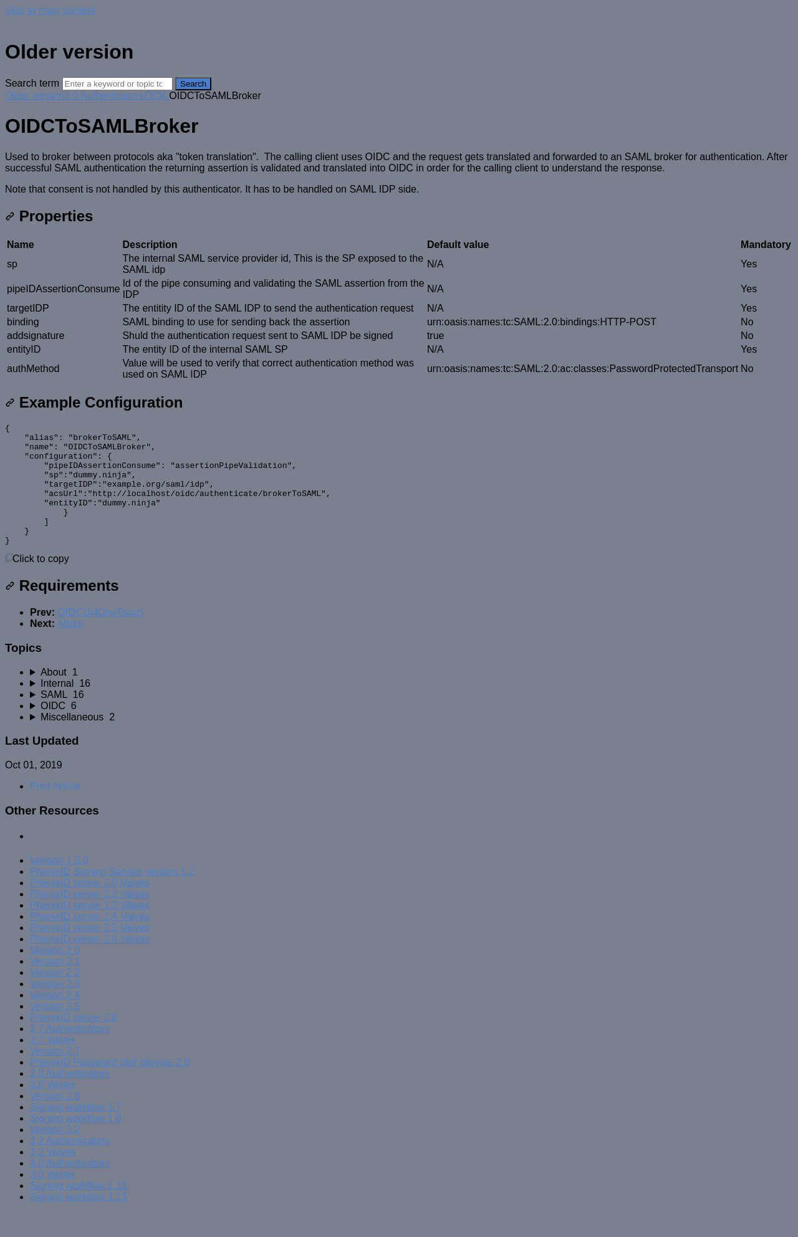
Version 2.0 (55, 974)
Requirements (62, 609)
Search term (32, 83)
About (70, 647)
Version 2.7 (55, 1075)
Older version (34, 95)
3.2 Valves (53, 1176)
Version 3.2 (55, 1154)
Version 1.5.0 (59, 884)
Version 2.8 (55, 1120)
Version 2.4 (55, 1019)
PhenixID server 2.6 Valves (90, 963)
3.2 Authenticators (70, 1165)
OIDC (156, 95)
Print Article (55, 810)
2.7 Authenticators (70, 1053)
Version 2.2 (55, 996)
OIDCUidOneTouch (100, 636)
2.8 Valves (53, 1109)
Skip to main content (50, 10)
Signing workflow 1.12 (78, 1210)
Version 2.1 (55, 985)
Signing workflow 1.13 (78, 1221)
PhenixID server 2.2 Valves (90, 918)
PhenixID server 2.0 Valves (90, 907)
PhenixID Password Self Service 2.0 (110, 1086)
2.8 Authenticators (70, 1097)
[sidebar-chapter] (411, 696)
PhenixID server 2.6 (74, 1041)
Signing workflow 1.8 (76, 1142)
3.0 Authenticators (104, 95)
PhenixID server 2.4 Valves (90, 940)
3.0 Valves (53, 1198)
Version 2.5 (55, 1030)
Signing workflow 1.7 (76, 1131)
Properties (49, 216)
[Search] (117, 83)
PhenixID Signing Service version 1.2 (112, 896)
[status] (399, 173)
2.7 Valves (53, 1064)
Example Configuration (94, 402)
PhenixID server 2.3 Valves (90, 929)
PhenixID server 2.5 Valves (90, 952)
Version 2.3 (55, 1008)
